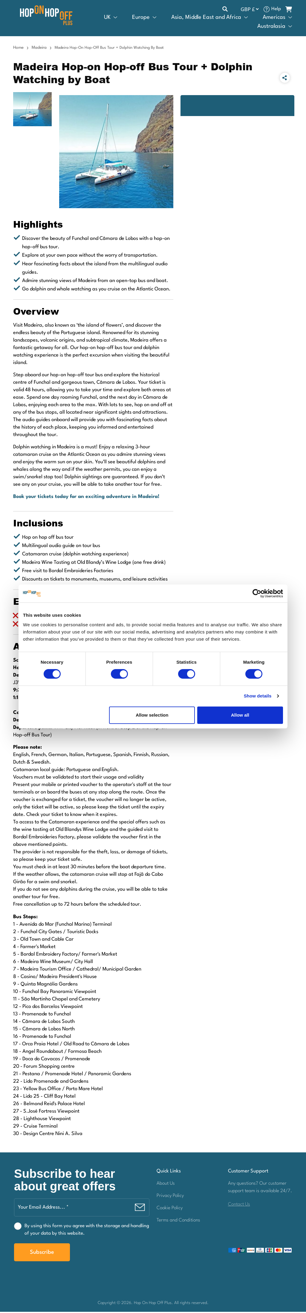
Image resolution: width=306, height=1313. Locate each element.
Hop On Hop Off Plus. (154, 1304)
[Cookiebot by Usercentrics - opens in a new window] (257, 593)
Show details (258, 695)
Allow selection (152, 715)
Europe (141, 18)
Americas (274, 18)
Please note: (27, 748)
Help (276, 9)
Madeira (39, 49)
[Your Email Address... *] (81, 1209)
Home (18, 49)
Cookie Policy (170, 1209)
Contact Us (239, 1205)
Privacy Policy (170, 1197)
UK (107, 18)
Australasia (271, 27)
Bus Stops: (25, 918)
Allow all (240, 715)
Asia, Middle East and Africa (206, 18)
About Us (166, 1184)
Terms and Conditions (178, 1221)
